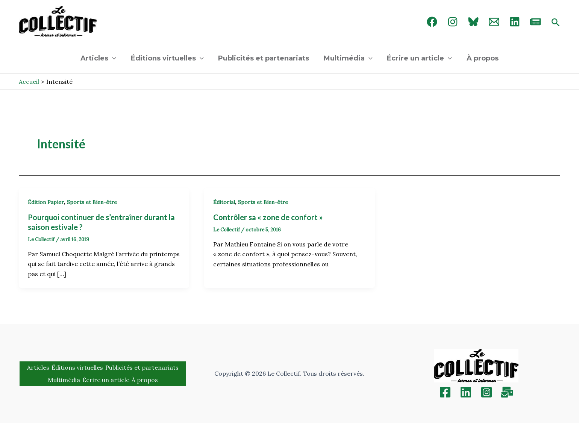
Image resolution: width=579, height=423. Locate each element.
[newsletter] (535, 22)
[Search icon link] (555, 23)
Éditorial (224, 202)
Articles (101, 58)
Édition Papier (46, 202)
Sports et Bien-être (92, 202)
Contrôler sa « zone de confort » (268, 217)
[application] (115, 58)
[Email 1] (494, 22)
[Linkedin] (466, 392)
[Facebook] (432, 22)
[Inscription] (507, 392)
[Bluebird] (473, 22)
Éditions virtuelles (168, 58)
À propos (480, 58)
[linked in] (514, 22)
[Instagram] (452, 22)
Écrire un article (417, 58)
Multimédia (347, 58)
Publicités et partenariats (264, 58)
